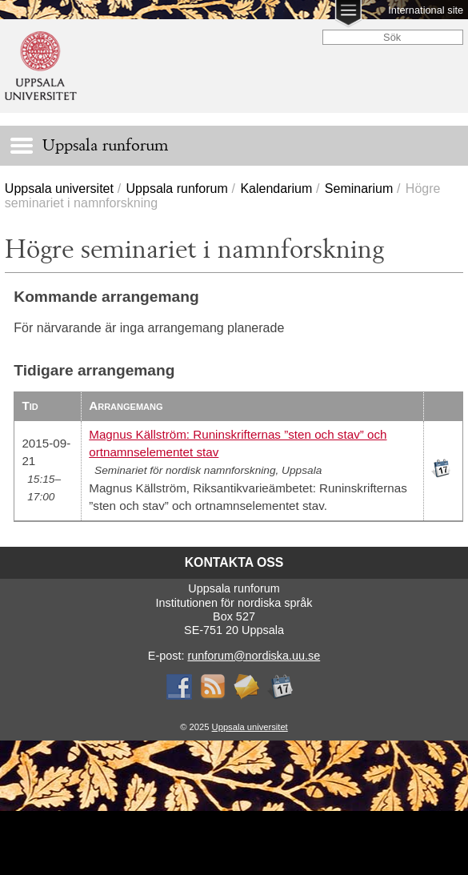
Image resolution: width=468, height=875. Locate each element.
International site (425, 10)
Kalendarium (276, 188)
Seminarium (359, 188)
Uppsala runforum (177, 188)
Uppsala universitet (59, 188)
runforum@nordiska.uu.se (253, 655)
